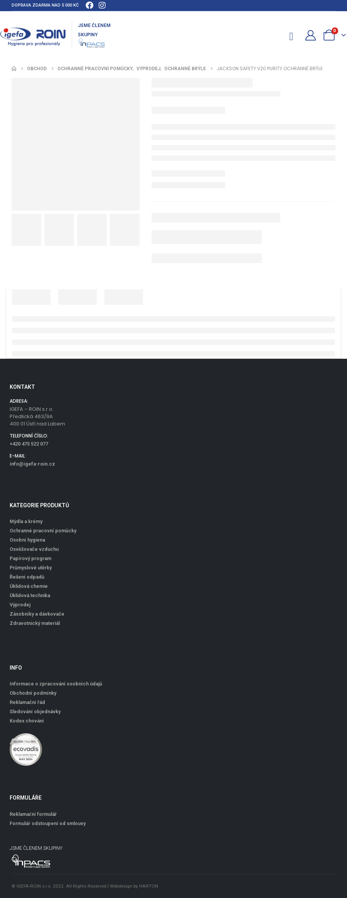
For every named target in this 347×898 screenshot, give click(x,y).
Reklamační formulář (33, 814)
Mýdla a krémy (26, 521)
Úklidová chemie (29, 586)
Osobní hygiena (27, 540)
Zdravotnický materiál (35, 623)
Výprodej (20, 605)
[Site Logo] (33, 35)
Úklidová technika (30, 595)
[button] (278, 35)
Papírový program (30, 558)
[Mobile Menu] (294, 35)
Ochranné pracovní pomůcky (43, 530)
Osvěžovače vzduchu (34, 549)
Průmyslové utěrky (31, 568)
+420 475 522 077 (29, 444)
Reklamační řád (27, 702)
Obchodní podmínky (33, 693)
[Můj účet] (311, 35)
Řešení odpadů (27, 577)
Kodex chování (27, 721)
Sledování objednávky (35, 711)
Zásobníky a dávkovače (37, 614)
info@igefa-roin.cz (32, 464)
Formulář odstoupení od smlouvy (48, 823)
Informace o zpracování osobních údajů (56, 684)
